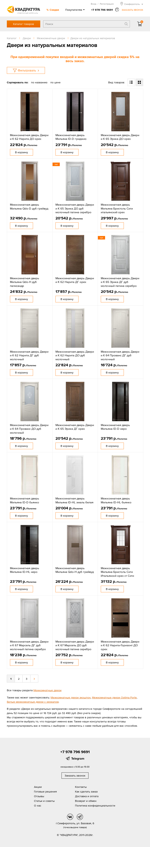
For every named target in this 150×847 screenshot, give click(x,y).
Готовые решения (45, 791)
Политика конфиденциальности (95, 805)
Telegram (77, 758)
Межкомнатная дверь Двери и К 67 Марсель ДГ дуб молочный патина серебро (29, 645)
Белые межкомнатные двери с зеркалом (33, 701)
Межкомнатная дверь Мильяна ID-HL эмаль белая (74, 500)
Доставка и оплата (86, 796)
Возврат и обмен (85, 800)
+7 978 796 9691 (102, 9)
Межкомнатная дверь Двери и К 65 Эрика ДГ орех (74, 427)
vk (70, 817)
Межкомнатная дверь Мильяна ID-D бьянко (24, 500)
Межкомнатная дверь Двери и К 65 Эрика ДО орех (120, 137)
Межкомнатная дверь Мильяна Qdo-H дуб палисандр (24, 281)
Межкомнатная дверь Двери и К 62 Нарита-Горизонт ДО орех (120, 645)
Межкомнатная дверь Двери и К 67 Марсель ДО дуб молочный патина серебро (74, 645)
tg (80, 817)
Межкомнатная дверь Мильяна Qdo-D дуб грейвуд (29, 206)
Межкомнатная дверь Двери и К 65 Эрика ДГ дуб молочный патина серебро (120, 281)
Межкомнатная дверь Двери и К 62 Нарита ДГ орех (74, 280)
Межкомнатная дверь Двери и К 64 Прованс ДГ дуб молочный (120, 355)
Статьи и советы (44, 800)
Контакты (81, 786)
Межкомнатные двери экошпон (71, 697)
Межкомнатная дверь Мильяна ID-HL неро (24, 570)
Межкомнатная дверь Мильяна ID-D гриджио (71, 137)
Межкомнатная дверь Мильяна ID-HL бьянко (116, 500)
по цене (55, 82)
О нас (37, 805)
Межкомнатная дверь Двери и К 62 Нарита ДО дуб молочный (74, 355)
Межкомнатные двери (47, 690)
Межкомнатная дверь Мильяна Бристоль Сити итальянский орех (117, 208)
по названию (39, 82)
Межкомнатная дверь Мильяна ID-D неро (115, 427)
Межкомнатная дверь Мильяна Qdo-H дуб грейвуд (74, 570)
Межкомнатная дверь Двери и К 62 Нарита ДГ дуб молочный (29, 355)
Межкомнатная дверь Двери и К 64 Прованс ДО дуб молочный (29, 428)
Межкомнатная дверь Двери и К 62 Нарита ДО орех (29, 137)
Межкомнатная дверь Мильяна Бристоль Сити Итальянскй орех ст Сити (117, 571)
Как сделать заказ (86, 791)
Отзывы (39, 796)
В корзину (21, 152)
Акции (38, 786)
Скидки (54, 9)
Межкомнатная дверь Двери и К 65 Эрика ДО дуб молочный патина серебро (74, 208)
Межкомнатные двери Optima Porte (114, 697)
